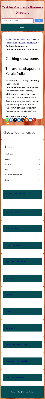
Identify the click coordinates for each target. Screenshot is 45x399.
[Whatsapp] (7, 120)
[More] (8, 123)
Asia (9, 42)
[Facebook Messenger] (19, 120)
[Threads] (15, 120)
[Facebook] (11, 120)
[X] (23, 120)
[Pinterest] (34, 120)
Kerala (22, 42)
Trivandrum (32, 42)
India (15, 42)
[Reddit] (27, 120)
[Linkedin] (30, 120)
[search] (17, 20)
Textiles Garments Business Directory (22, 39)
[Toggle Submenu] (37, 194)
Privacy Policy (16, 392)
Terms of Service (28, 392)
